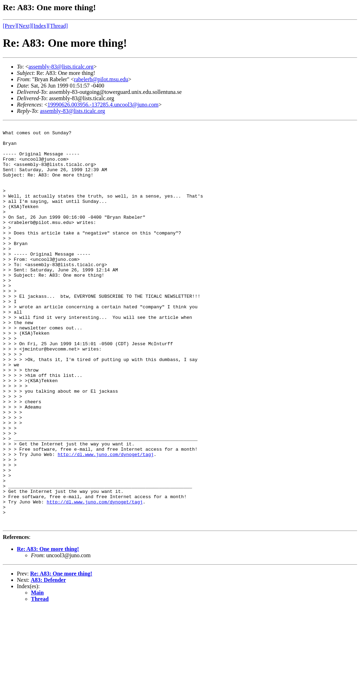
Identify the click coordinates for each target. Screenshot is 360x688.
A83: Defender (48, 660)
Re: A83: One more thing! (48, 629)
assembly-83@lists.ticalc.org (61, 67)
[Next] (24, 26)
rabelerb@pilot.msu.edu (101, 79)
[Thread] (58, 26)
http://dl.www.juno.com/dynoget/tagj (106, 520)
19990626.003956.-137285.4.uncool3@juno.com (103, 105)
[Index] (40, 26)
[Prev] (10, 26)
